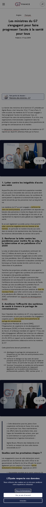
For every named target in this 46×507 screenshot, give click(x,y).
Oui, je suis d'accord (23, 495)
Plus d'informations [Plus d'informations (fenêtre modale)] (23, 490)
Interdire (23, 501)
